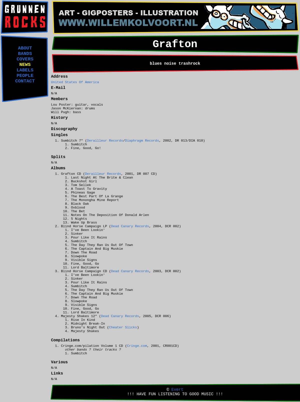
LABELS (24, 70)
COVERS (24, 59)
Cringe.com (137, 346)
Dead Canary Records (130, 226)
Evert (178, 390)
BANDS (25, 53)
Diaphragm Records (142, 141)
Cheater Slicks (123, 327)
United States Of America (75, 82)
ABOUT (25, 48)
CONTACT (25, 81)
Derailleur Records (105, 141)
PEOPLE (24, 75)
